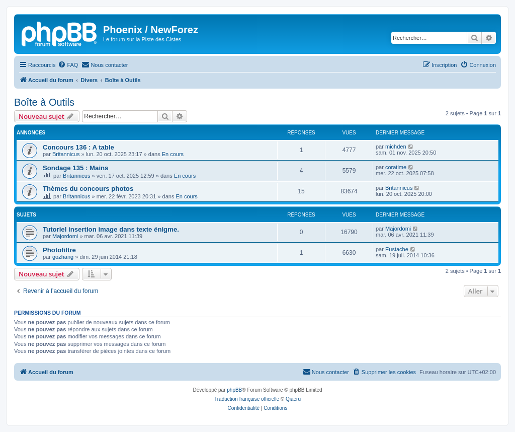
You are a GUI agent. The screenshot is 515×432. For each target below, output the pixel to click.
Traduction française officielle (246, 399)
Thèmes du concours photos (88, 188)
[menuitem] (68, 65)
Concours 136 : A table (78, 147)
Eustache (396, 249)
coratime (395, 167)
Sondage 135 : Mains (75, 168)
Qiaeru (293, 399)
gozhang (62, 257)
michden (395, 146)
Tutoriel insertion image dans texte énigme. (111, 229)
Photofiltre (59, 250)
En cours (173, 154)
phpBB (234, 390)
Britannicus (65, 154)
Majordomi (65, 236)
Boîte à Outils (44, 102)
